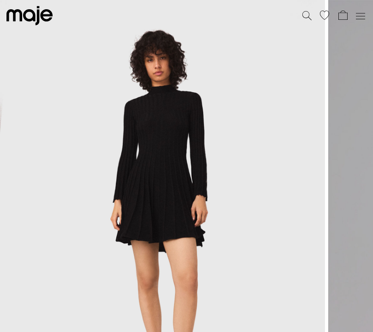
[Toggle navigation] (360, 15)
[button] (324, 15)
